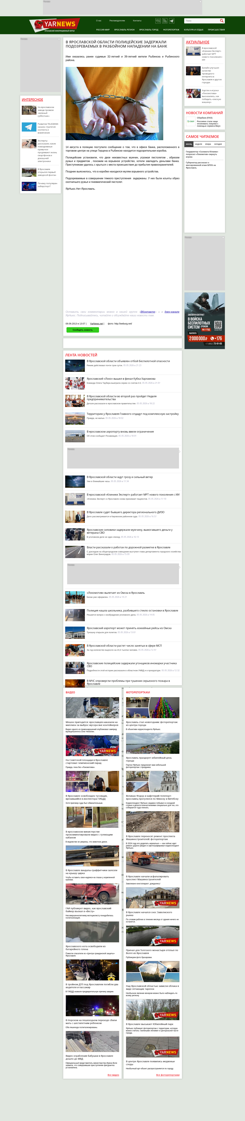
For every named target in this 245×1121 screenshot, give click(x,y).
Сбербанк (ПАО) (204, 118)
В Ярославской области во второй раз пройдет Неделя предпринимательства (122, 398)
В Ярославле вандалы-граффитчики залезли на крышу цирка (91, 872)
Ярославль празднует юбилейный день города (149, 759)
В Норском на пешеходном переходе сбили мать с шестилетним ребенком (91, 1022)
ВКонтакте (147, 311)
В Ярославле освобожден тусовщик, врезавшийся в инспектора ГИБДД (87, 797)
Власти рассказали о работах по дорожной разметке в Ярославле (128, 547)
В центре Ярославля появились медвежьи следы (150, 1063)
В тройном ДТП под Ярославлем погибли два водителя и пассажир (92, 986)
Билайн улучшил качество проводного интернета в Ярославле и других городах (212, 75)
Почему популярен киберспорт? (47, 185)
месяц (189, 144)
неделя (198, 144)
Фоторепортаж (171, 29)
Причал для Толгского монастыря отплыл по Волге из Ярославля (152, 952)
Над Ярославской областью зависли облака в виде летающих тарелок (152, 987)
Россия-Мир (103, 29)
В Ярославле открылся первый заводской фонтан (47, 172)
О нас (98, 21)
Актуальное (197, 42)
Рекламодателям (117, 21)
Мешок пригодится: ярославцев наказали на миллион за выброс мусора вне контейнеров (92, 724)
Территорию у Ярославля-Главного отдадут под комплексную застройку (133, 413)
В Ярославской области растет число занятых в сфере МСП (124, 645)
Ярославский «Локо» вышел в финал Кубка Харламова (121, 378)
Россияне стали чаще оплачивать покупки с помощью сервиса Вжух (208, 123)
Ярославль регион (124, 29)
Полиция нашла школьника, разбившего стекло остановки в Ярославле (132, 610)
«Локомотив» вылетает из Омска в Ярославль (116, 592)
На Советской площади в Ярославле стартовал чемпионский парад (87, 761)
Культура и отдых (193, 29)
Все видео (113, 1075)
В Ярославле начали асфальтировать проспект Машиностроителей (147, 878)
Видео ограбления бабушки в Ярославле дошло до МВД (89, 1057)
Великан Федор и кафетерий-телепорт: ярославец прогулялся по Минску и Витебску (152, 797)
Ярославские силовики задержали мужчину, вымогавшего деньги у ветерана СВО (129, 531)
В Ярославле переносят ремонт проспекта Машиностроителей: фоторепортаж (150, 838)
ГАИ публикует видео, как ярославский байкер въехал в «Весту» (88, 910)
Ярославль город (148, 29)
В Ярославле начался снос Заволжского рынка (149, 914)
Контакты (137, 21)
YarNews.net (96, 323)
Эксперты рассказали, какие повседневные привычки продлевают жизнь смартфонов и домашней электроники (47, 151)
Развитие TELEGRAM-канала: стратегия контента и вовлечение (48, 128)
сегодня (218, 144)
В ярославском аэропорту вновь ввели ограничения (120, 431)
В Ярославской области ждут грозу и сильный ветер (120, 477)
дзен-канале (172, 311)
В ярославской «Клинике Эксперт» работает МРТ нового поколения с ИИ (133, 494)
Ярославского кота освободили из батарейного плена (86, 948)
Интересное (32, 99)
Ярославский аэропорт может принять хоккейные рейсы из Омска (129, 628)
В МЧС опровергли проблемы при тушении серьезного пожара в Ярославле (128, 682)
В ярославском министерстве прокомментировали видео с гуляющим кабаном (89, 834)
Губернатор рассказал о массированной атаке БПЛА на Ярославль (201, 165)
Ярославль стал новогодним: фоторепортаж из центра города (152, 724)
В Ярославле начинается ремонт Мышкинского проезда (122, 856)
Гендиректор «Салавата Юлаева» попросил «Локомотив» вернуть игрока (202, 154)
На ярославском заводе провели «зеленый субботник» (46, 111)
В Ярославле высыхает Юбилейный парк (149, 1024)
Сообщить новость (83, 330)
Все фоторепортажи (167, 1075)
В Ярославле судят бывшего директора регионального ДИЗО (125, 512)
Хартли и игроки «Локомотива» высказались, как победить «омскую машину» (211, 96)
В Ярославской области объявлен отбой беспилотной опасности (128, 361)
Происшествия (216, 29)
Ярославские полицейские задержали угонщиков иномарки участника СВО (132, 665)
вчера (208, 144)
